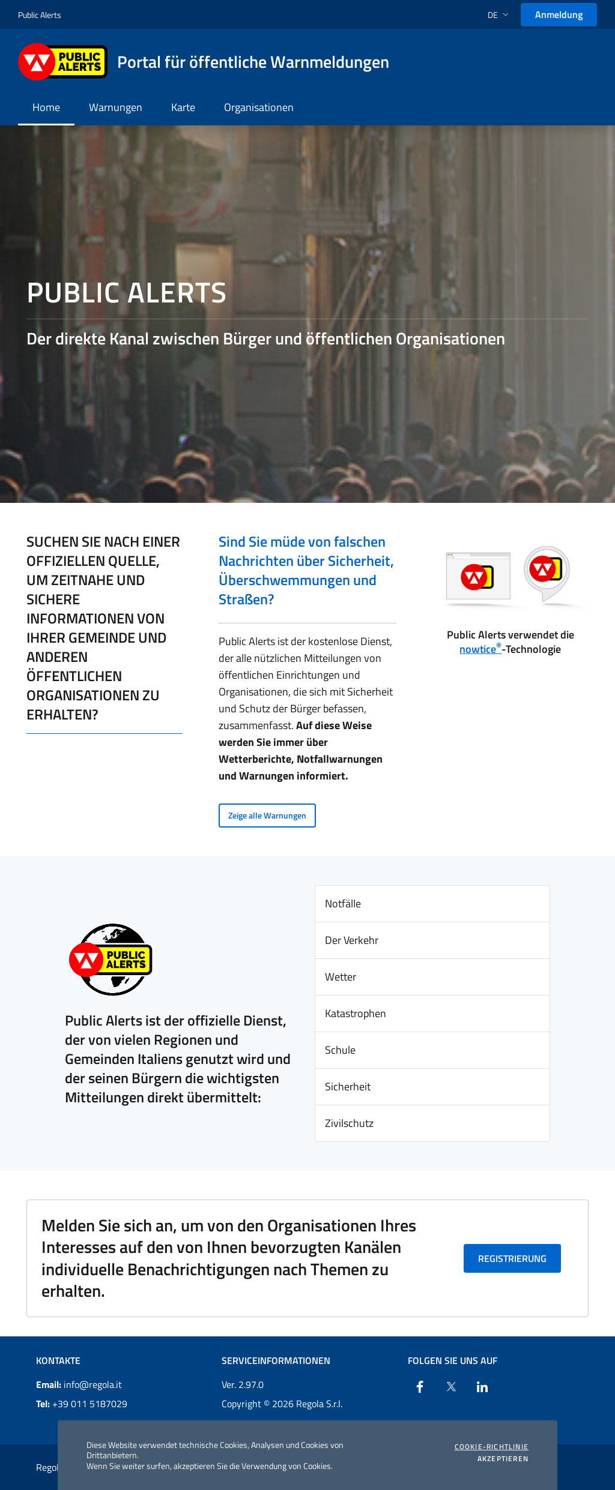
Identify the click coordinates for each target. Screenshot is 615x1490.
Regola (50, 1467)
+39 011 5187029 (81, 1403)
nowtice (480, 649)
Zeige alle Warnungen (267, 815)
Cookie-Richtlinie (492, 1446)
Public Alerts (39, 14)
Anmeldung (559, 14)
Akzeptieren (503, 1458)
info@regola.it (79, 1384)
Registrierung (512, 1258)
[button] (499, 14)
